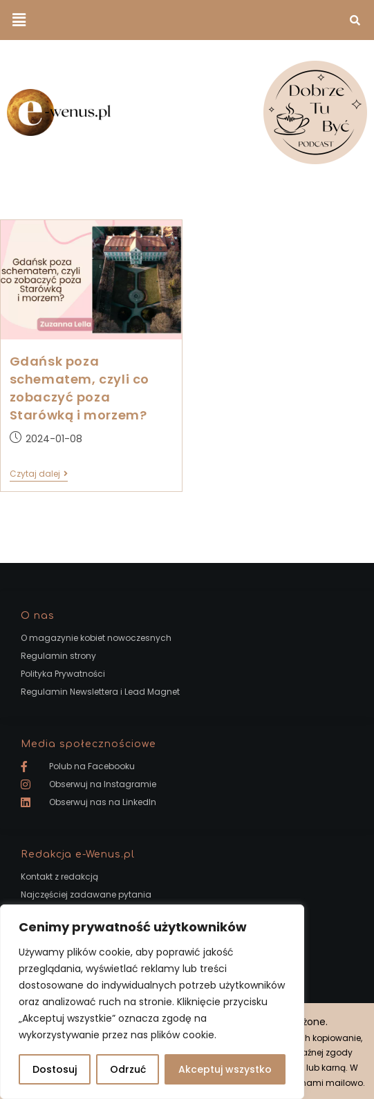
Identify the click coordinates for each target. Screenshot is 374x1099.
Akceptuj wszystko (225, 1069)
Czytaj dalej (39, 474)
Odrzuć (128, 1069)
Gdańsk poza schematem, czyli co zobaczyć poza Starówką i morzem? (79, 388)
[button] (18, 20)
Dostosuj (54, 1069)
